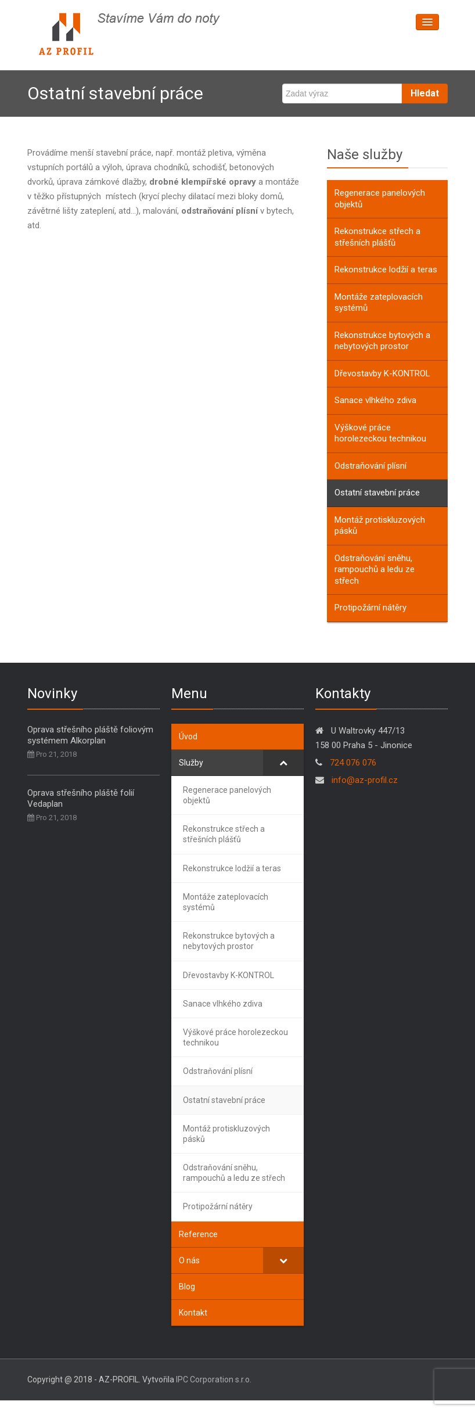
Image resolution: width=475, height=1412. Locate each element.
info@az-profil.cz (363, 780)
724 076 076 (353, 762)
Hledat (425, 93)
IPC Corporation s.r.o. (213, 1379)
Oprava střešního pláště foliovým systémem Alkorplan (90, 735)
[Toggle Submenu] (283, 762)
